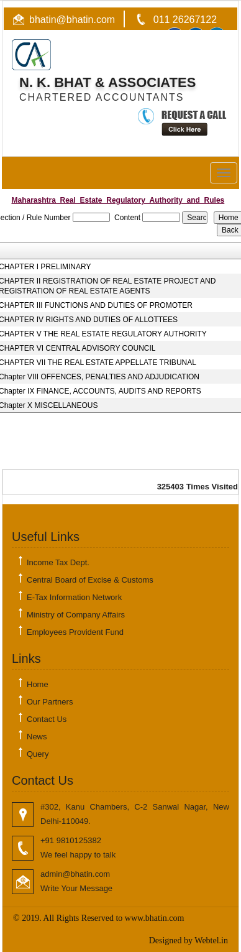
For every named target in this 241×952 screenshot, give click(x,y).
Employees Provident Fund (75, 632)
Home (37, 684)
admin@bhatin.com (75, 874)
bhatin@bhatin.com (72, 19)
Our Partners (50, 701)
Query (37, 754)
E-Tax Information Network (74, 597)
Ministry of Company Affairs (76, 614)
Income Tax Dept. (58, 562)
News (37, 736)
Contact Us (46, 719)
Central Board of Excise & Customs (90, 580)
